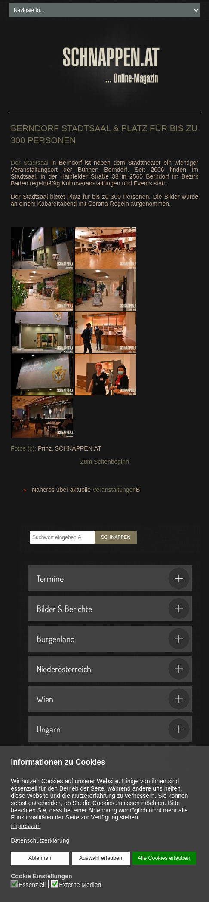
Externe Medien (80, 885)
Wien (113, 699)
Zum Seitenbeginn (104, 461)
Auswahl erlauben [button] (100, 858)
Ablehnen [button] (39, 858)
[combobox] (62, 537)
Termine (113, 578)
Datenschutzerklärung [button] (40, 840)
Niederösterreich (113, 669)
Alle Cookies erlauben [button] (164, 858)
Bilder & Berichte (113, 608)
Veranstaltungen (114, 489)
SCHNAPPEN (115, 537)
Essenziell (32, 885)
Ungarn (113, 729)
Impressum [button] (25, 825)
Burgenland (113, 638)
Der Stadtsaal (30, 162)
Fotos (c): (23, 448)
